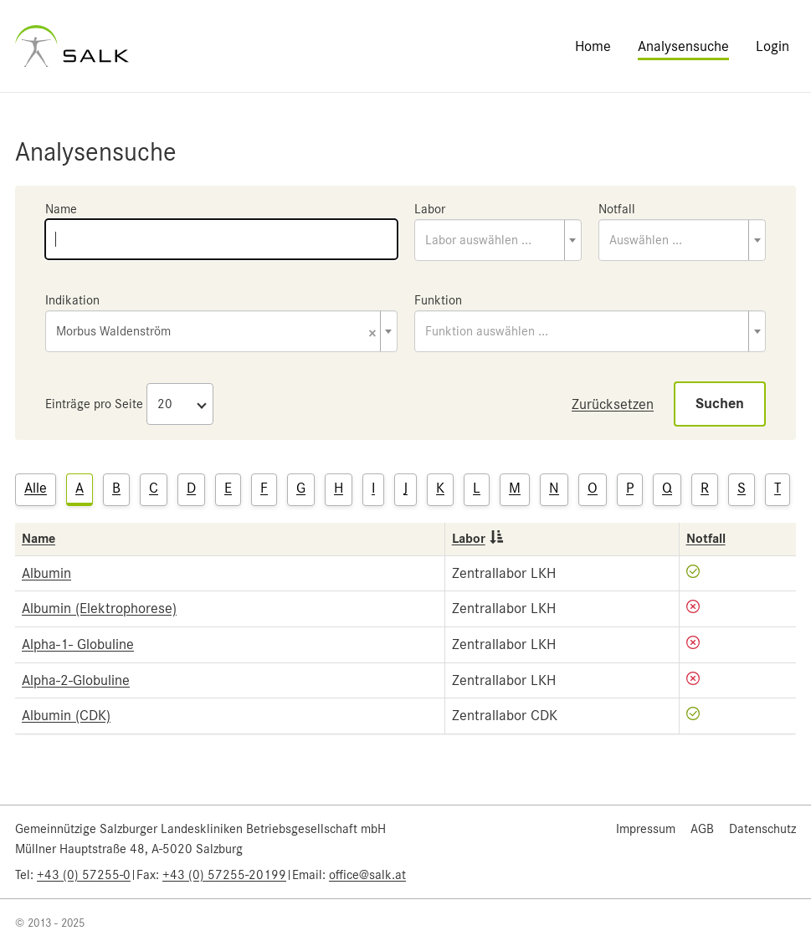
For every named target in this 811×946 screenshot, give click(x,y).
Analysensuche (683, 46)
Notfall (616, 209)
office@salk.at (367, 874)
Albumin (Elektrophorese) (99, 608)
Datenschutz (762, 828)
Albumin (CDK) (66, 715)
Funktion (438, 300)
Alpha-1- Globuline (78, 644)
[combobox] (498, 240)
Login (772, 46)
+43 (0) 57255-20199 (224, 874)
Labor (429, 209)
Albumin (46, 573)
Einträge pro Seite (94, 404)
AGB (702, 828)
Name (61, 209)
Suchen (720, 403)
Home (593, 46)
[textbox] (498, 240)
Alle (35, 487)
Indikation (72, 300)
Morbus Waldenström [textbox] (216, 332)
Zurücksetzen (613, 404)
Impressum (645, 828)
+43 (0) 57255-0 (84, 874)
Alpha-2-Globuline (76, 680)
